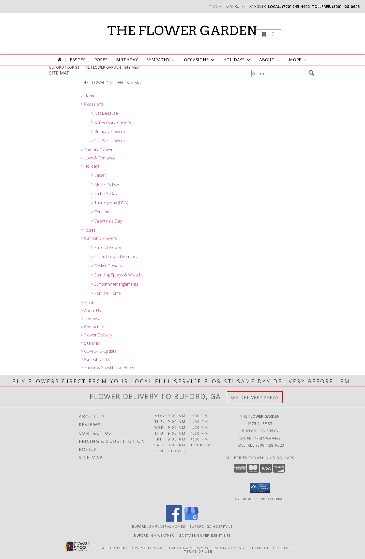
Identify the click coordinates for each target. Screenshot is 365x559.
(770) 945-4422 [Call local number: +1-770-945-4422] (296, 6)
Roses (101, 60)
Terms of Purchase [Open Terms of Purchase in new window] (270, 548)
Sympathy (161, 60)
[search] (311, 73)
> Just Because (104, 113)
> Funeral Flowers (107, 247)
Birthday (127, 60)
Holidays (237, 60)
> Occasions (92, 104)
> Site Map (90, 343)
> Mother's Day (105, 184)
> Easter (98, 175)
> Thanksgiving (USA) (109, 202)
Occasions (199, 60)
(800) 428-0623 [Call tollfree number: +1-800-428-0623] (346, 6)
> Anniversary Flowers (111, 122)
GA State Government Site (205, 535)
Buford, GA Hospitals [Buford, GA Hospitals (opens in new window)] (211, 526)
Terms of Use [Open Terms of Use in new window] (198, 551)
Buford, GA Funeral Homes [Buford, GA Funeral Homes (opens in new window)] (158, 526)
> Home (88, 96)
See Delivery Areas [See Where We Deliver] (255, 397)
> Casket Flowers (106, 266)
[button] (267, 34)
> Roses (88, 230)
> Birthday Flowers (108, 131)
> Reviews (90, 318)
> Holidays (90, 166)
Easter (78, 60)
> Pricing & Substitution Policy (107, 367)
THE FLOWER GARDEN (182, 30)
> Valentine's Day (106, 221)
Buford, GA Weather (154, 535)
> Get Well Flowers (108, 140)
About (270, 60)
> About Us (91, 310)
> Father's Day (104, 193)
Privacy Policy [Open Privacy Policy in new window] (229, 548)
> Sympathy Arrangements (114, 284)
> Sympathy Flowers (99, 238)
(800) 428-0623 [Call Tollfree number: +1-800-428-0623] (270, 445)
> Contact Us (92, 327)
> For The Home (106, 293)
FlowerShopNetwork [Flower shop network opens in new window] (186, 548)
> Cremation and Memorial (115, 256)
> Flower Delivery (96, 335)
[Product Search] (279, 73)
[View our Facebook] (174, 520)
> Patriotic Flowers (98, 150)
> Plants (88, 302)
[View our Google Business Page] (191, 520)
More (298, 60)
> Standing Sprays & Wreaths (117, 275)
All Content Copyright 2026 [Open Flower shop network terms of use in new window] (132, 548)
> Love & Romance (98, 158)
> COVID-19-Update (99, 351)
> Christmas (101, 212)
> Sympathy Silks (95, 359)
